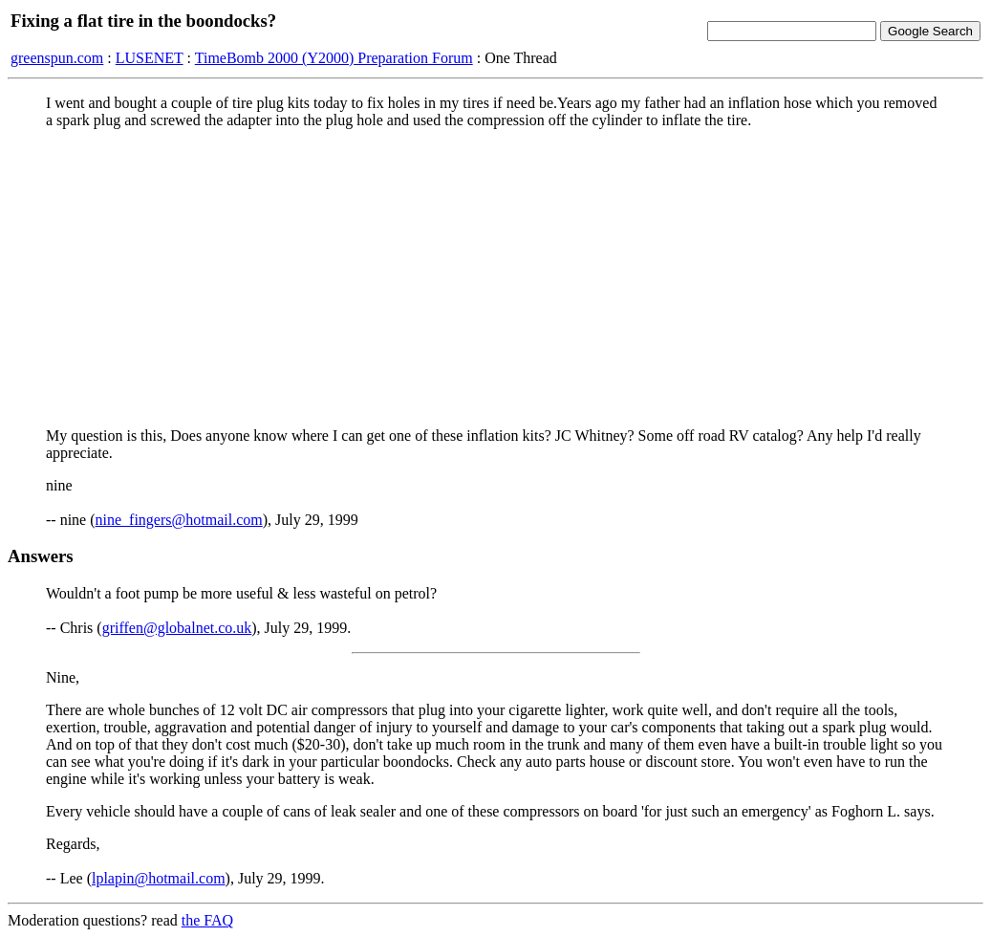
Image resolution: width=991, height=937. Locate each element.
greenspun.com (57, 58)
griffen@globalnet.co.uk (177, 628)
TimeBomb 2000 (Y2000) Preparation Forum (334, 58)
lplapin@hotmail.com (159, 878)
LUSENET (149, 58)
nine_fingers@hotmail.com (179, 520)
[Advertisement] (495, 278)
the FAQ (207, 920)
